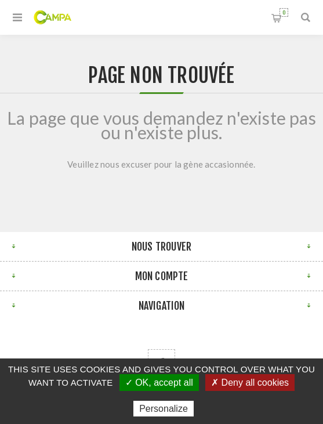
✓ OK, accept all (159, 382)
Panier (284, 12)
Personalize (163, 409)
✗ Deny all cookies (250, 382)
